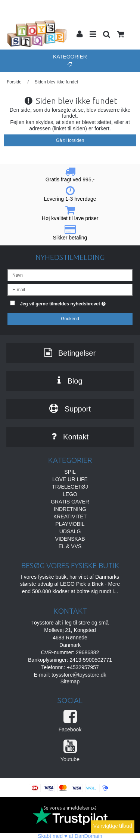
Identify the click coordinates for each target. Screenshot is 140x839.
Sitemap (70, 681)
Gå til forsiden (70, 140)
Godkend (70, 318)
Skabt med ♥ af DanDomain (70, 836)
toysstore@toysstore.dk (79, 675)
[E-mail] (70, 289)
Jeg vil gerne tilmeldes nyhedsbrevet (67, 302)
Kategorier (70, 60)
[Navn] (70, 274)
